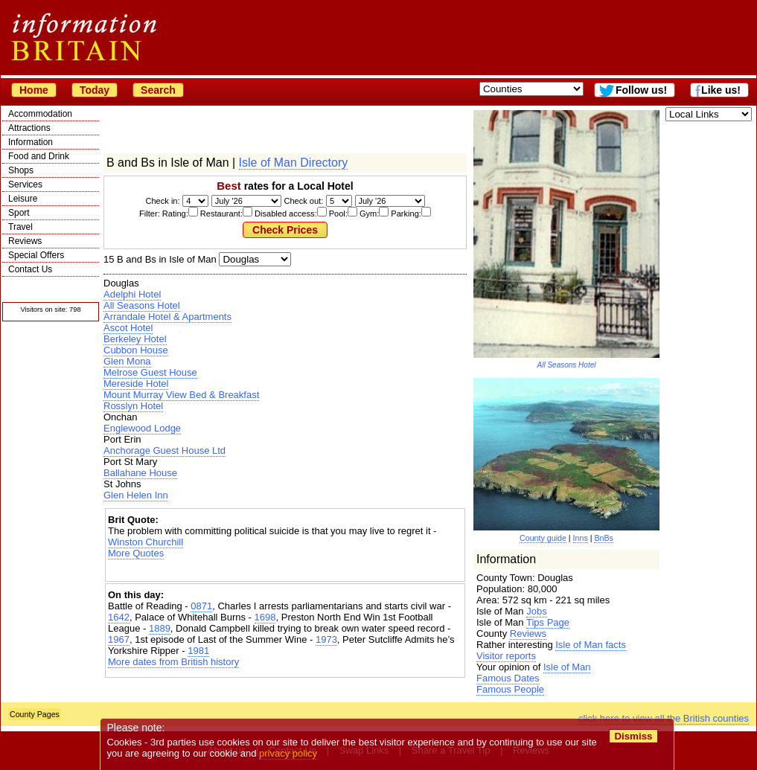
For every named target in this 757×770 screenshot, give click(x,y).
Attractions (29, 128)
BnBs (603, 537)
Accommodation (40, 114)
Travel (20, 227)
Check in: (163, 200)
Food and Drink (38, 156)
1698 (265, 617)
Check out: (303, 200)
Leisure (22, 198)
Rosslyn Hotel (133, 405)
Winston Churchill (145, 542)
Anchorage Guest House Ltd (164, 450)
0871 (201, 606)
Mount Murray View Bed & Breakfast (181, 394)
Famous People (510, 689)
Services (25, 184)
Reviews (25, 241)
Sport (19, 213)
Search (158, 90)
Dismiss (633, 736)
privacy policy (288, 753)
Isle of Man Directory (293, 162)
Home (33, 90)
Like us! (721, 90)
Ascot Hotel (128, 327)
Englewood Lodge (142, 428)
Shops (20, 170)
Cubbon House (135, 350)
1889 (159, 628)
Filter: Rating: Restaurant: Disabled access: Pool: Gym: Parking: (285, 213)
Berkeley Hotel (135, 338)
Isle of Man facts (590, 644)
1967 (119, 639)
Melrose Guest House (150, 372)
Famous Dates (508, 678)
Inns (580, 537)
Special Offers (36, 255)
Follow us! (641, 90)
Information (30, 142)
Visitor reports (506, 655)
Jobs (536, 611)
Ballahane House (140, 472)
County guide (543, 537)
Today (94, 90)
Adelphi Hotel (132, 294)
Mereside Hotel (135, 383)
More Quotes (136, 553)
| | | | (255, 259)
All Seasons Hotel (141, 305)
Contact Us (30, 269)
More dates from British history (173, 661)
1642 (119, 617)
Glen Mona (127, 361)
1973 (326, 639)
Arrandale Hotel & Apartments (167, 316)
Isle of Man (567, 667)
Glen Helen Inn (135, 495)
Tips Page (547, 622)
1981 (198, 650)
